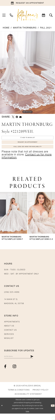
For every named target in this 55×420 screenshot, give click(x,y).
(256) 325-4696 (11, 297)
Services (9, 339)
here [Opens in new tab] (27, 418)
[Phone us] (11, 15)
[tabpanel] (27, 72)
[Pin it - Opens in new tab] (17, 117)
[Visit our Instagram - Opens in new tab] (14, 373)
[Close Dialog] (3, 412)
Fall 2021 (46, 28)
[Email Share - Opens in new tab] (20, 117)
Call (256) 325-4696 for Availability (28, 151)
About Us (9, 331)
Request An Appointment (28, 145)
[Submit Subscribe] (43, 362)
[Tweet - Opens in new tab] (13, 117)
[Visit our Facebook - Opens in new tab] (5, 373)
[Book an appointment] (27, 3)
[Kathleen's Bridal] (27, 15)
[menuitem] (4, 15)
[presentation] (13, 218)
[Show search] (51, 15)
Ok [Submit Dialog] (52, 412)
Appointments (12, 327)
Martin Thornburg (25, 28)
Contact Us (10, 335)
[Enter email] (24, 362)
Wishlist (9, 343)
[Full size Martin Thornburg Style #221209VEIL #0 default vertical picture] (27, 72)
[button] (4, 15)
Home (6, 28)
